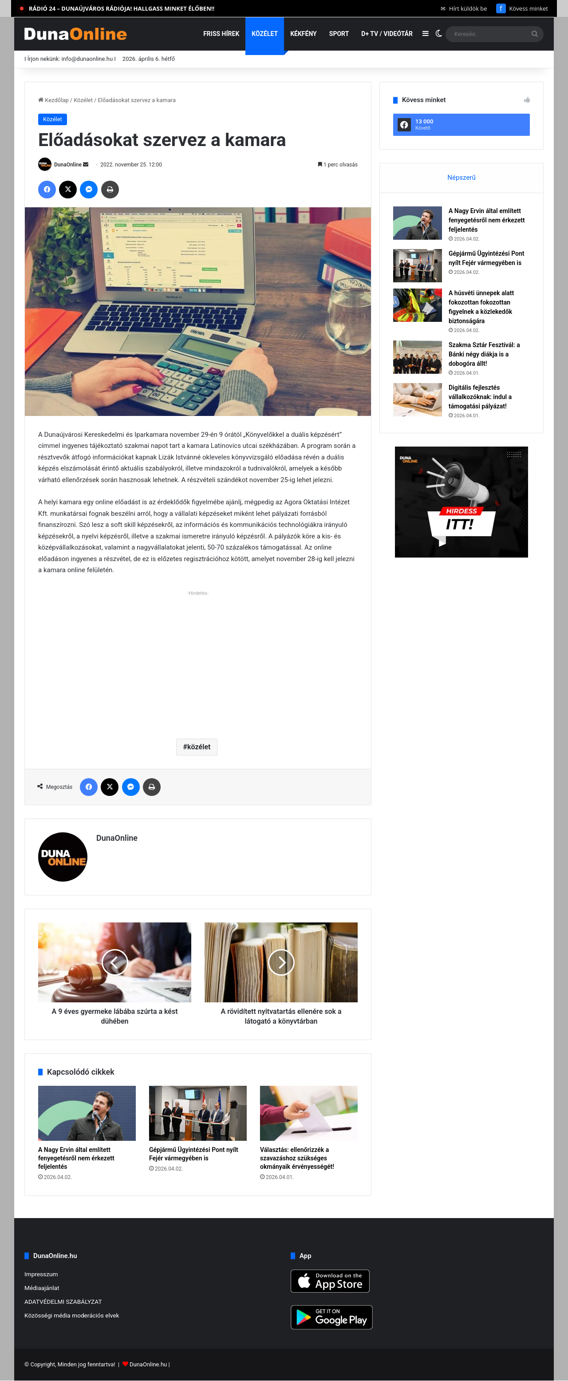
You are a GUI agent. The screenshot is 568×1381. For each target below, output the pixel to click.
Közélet (265, 33)
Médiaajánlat (41, 1287)
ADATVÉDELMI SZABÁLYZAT (63, 1301)
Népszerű (461, 178)
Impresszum (41, 1274)
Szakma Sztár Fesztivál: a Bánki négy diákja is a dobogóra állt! (484, 354)
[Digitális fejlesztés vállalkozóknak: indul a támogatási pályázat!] (417, 399)
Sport (339, 33)
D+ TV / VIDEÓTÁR (387, 33)
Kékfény (303, 33)
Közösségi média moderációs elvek (71, 1315)
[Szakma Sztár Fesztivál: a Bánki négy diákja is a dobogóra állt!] (417, 357)
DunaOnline (68, 165)
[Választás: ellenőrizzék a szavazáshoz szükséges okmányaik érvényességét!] (309, 1113)
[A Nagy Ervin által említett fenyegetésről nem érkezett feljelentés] (87, 1113)
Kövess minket (522, 8)
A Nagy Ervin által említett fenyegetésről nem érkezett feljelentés (76, 1158)
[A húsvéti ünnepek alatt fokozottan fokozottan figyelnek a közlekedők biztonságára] (417, 305)
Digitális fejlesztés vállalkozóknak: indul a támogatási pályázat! (480, 397)
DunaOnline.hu (148, 1364)
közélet (198, 747)
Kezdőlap (53, 100)
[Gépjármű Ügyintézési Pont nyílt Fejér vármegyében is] (198, 1113)
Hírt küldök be (464, 8)
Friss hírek (221, 33)
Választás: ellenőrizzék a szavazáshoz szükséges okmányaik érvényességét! (297, 1158)
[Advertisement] (198, 661)
